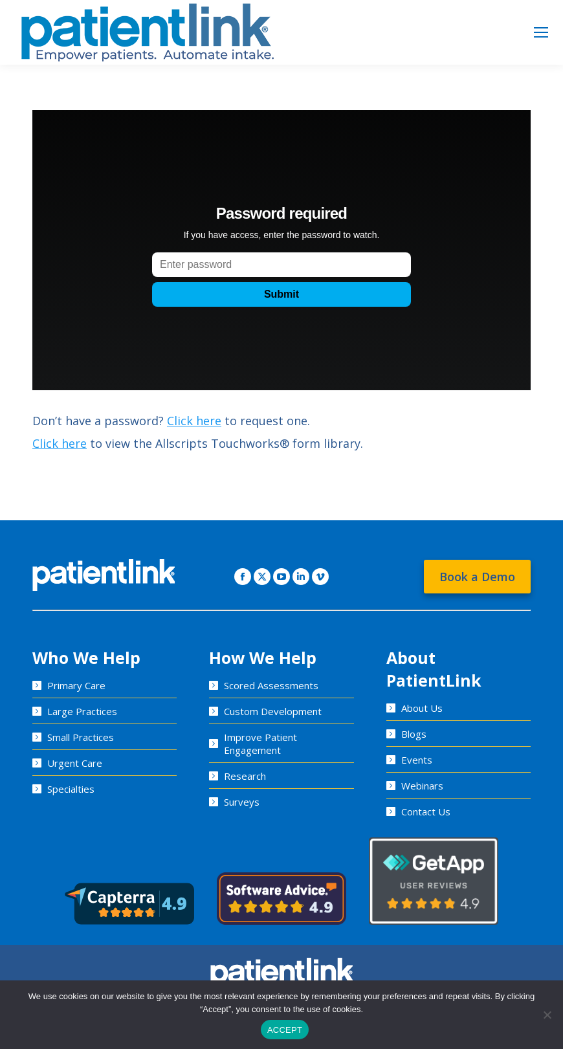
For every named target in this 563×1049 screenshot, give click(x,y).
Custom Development (273, 711)
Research (245, 775)
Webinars (422, 785)
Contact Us (425, 811)
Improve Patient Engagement (260, 743)
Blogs (413, 733)
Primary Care (76, 685)
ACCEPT (284, 1030)
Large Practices (82, 711)
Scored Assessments (271, 685)
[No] (546, 1014)
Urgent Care (74, 762)
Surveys (241, 801)
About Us (422, 707)
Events (416, 759)
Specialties (70, 788)
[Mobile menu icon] (541, 32)
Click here (194, 420)
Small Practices (80, 737)
